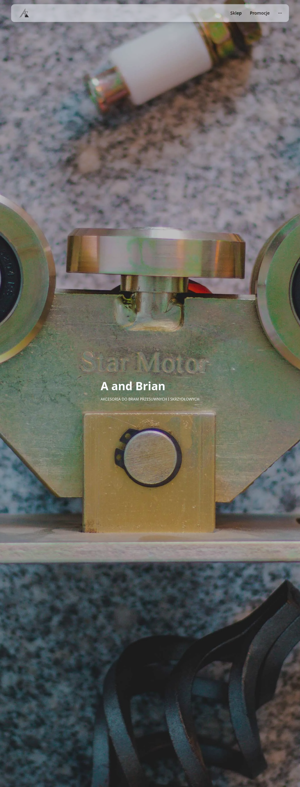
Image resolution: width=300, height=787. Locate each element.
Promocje (260, 13)
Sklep (236, 13)
